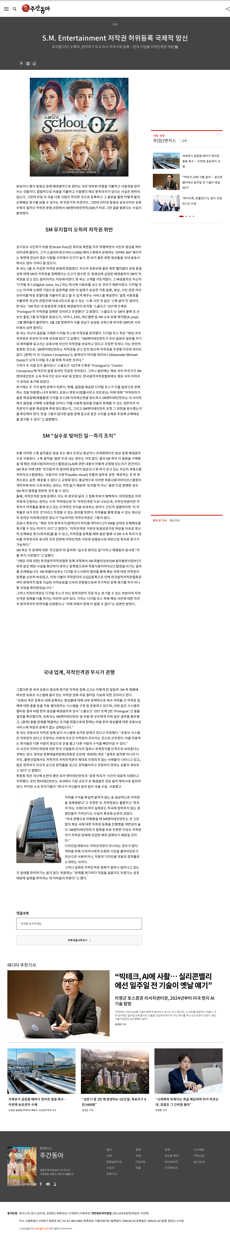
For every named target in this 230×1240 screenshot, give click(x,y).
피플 (138, 1168)
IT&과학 (140, 1162)
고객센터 (73, 1213)
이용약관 (85, 1213)
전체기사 (111, 1174)
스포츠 (110, 1168)
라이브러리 (171, 1162)
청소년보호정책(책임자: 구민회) (131, 1213)
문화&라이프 (114, 1162)
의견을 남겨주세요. (31, 923)
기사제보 (199, 1149)
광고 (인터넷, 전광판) (43, 1213)
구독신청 (199, 1156)
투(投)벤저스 (164, 140)
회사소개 (24, 1213)
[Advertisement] (70, 634)
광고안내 (199, 1162)
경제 (138, 1149)
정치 (109, 1149)
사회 (109, 1156)
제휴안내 (62, 1213)
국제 (138, 1156)
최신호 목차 (172, 1156)
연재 (167, 1149)
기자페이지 (171, 1168)
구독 (184, 141)
